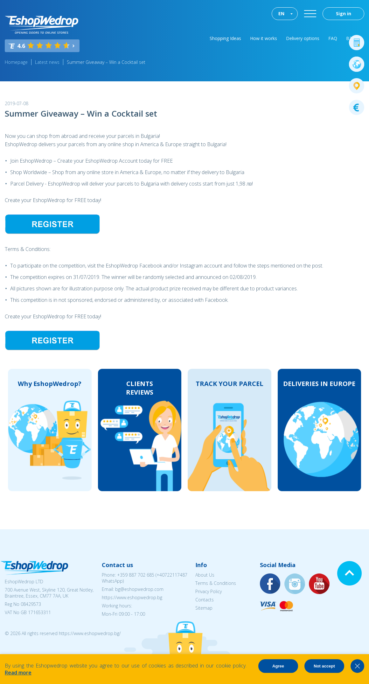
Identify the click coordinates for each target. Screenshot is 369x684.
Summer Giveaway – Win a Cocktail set (106, 62)
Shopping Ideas (225, 38)
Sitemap (203, 608)
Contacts (204, 600)
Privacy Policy (208, 591)
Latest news (47, 62)
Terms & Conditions (215, 583)
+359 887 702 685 (135, 575)
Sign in (343, 13)
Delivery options (302, 38)
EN (281, 13)
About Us (204, 575)
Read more (18, 672)
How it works (263, 38)
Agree (278, 666)
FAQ (332, 38)
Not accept (324, 666)
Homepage (16, 62)
